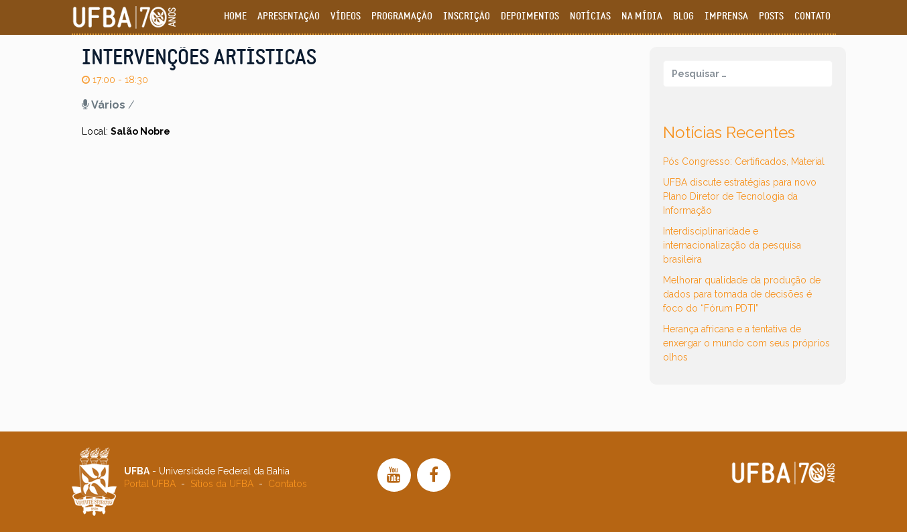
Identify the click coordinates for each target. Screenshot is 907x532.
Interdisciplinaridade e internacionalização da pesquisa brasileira (732, 245)
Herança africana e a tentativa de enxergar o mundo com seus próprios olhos (746, 343)
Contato (812, 16)
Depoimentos (530, 16)
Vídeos (345, 16)
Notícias (590, 16)
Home (235, 16)
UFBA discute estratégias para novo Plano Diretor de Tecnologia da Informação (740, 196)
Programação (401, 16)
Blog (683, 16)
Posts (771, 16)
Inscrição (466, 16)
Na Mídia (641, 16)
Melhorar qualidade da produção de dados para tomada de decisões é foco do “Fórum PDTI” (742, 294)
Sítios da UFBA (221, 483)
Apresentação (288, 16)
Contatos (287, 483)
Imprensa (726, 16)
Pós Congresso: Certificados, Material (744, 161)
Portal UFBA (150, 483)
